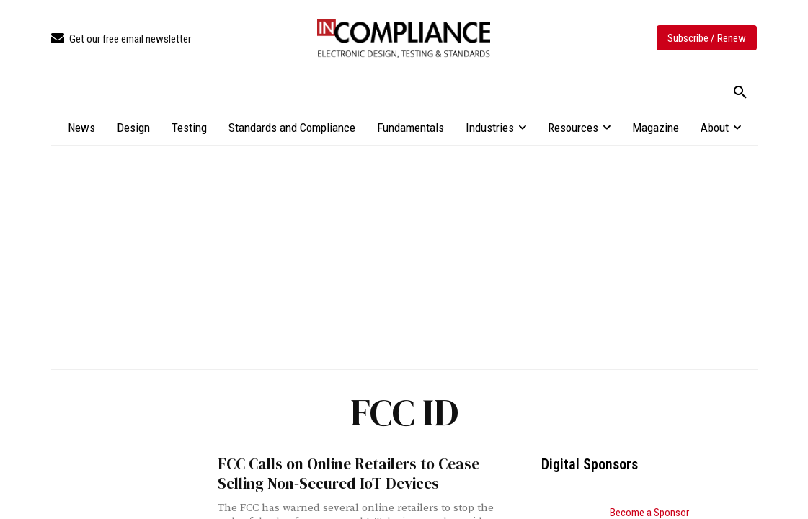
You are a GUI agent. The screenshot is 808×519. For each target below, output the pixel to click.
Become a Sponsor (649, 512)
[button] (740, 93)
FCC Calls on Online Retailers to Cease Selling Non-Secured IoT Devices (348, 473)
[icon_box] (121, 39)
